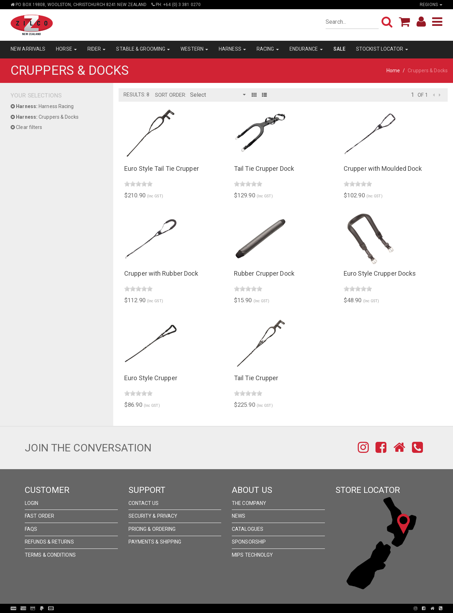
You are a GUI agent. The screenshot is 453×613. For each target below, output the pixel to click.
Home (393, 70)
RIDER (96, 49)
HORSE (66, 49)
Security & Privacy (153, 516)
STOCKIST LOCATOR (382, 49)
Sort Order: (170, 95)
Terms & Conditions (50, 555)
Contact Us (143, 503)
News (238, 516)
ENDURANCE (306, 49)
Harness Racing (42, 106)
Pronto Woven (228, 608)
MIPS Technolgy (252, 555)
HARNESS (232, 49)
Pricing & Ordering (152, 529)
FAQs (31, 529)
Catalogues (247, 529)
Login (32, 503)
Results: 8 (136, 94)
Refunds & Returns (49, 542)
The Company (249, 503)
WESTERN (194, 49)
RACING (268, 49)
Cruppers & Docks (45, 117)
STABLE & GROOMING (143, 49)
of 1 (423, 95)
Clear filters (26, 127)
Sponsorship (249, 542)
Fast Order (39, 516)
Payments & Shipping (155, 542)
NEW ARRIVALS (28, 49)
